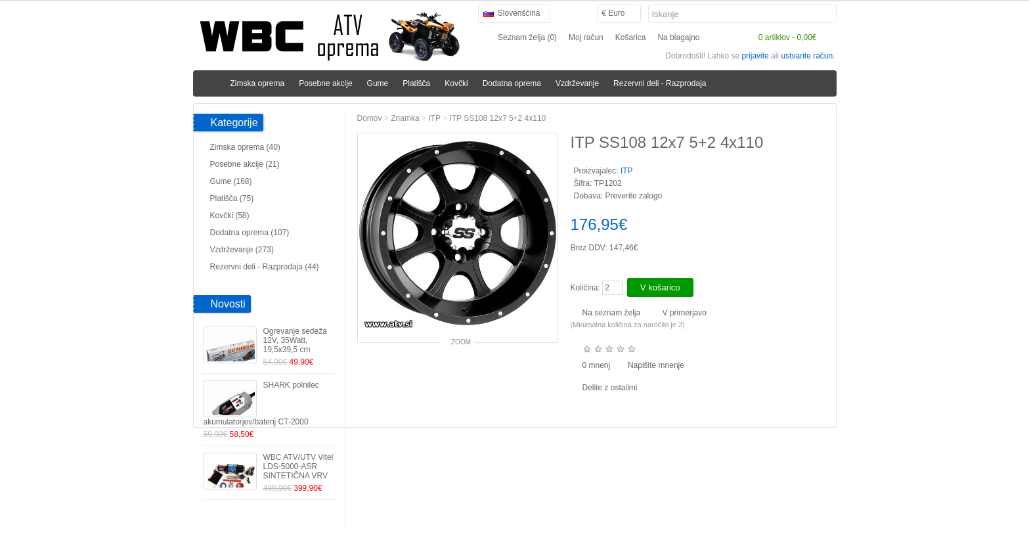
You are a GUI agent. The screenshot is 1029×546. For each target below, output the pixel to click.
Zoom (461, 342)
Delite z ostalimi (610, 387)
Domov (369, 118)
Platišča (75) (232, 198)
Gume (378, 83)
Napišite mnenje (656, 365)
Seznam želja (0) (527, 37)
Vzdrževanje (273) (242, 249)
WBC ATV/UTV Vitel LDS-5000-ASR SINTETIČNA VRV (298, 466)
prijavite (754, 55)
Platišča (416, 83)
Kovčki (456, 83)
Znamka (405, 118)
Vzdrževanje (577, 83)
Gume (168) (231, 181)
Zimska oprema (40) (245, 147)
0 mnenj (596, 365)
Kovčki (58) (230, 215)
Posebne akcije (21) (245, 164)
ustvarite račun (807, 55)
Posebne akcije (325, 83)
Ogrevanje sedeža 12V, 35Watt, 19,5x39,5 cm (295, 340)
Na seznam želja (611, 312)
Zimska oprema (257, 83)
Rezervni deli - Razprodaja (659, 83)
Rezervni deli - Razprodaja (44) (264, 266)
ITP (434, 118)
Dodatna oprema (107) (250, 232)
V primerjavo (685, 312)
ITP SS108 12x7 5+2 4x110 (497, 118)
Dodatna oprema (512, 83)
